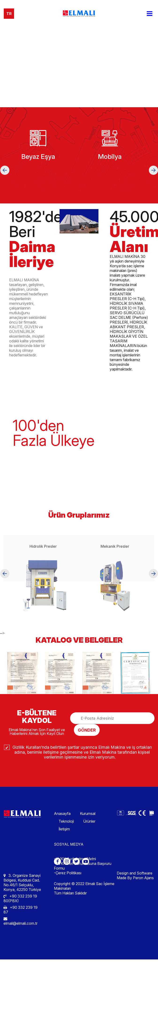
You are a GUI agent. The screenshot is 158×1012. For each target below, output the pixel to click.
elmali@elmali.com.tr (21, 921)
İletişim (64, 829)
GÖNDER (87, 730)
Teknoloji (66, 821)
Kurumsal (87, 813)
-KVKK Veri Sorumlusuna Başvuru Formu (82, 866)
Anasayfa (62, 813)
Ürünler (89, 821)
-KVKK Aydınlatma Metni (75, 858)
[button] (4, 170)
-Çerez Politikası (67, 873)
